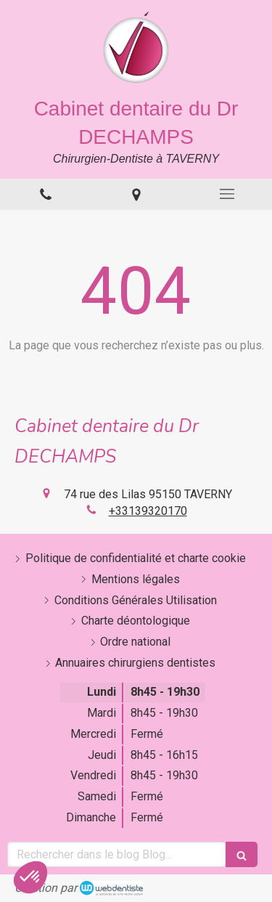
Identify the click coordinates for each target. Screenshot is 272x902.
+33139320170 (148, 511)
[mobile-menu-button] (226, 193)
